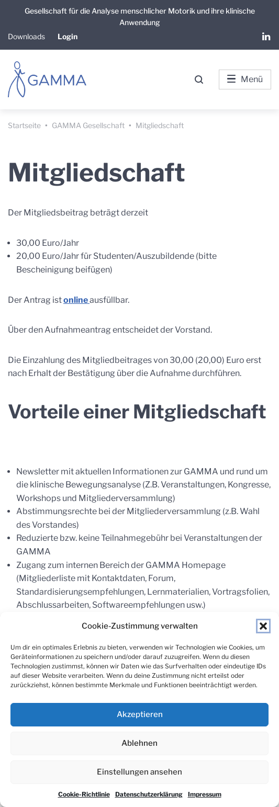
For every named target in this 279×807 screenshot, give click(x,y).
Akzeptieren (140, 714)
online (76, 300)
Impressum (204, 794)
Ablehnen (139, 743)
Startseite (24, 125)
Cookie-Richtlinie (84, 794)
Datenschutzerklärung (149, 794)
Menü (245, 79)
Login (67, 36)
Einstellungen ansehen (139, 772)
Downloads (26, 36)
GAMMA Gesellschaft (88, 125)
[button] (263, 626)
